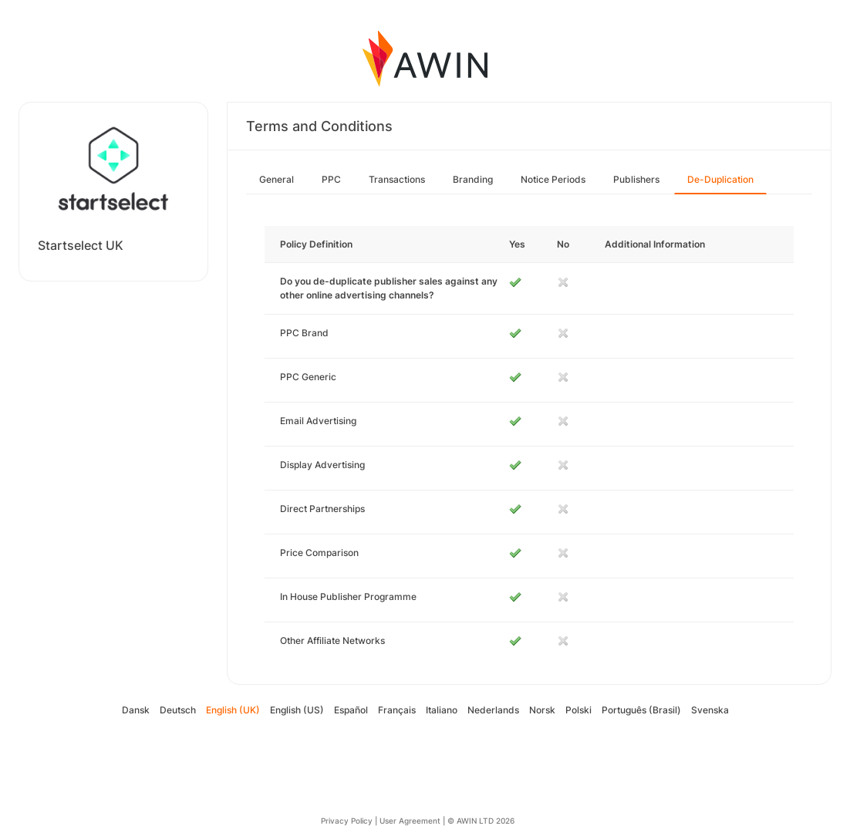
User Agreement (409, 820)
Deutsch (178, 710)
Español (351, 710)
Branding (473, 179)
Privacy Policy (347, 820)
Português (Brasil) (641, 710)
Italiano (441, 710)
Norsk (542, 710)
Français (397, 710)
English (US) (297, 710)
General (276, 179)
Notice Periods (553, 179)
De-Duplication (720, 179)
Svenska (710, 710)
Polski (578, 710)
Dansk (136, 710)
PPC (331, 179)
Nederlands (493, 710)
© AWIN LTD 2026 (480, 820)
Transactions (397, 179)
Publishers (636, 179)
